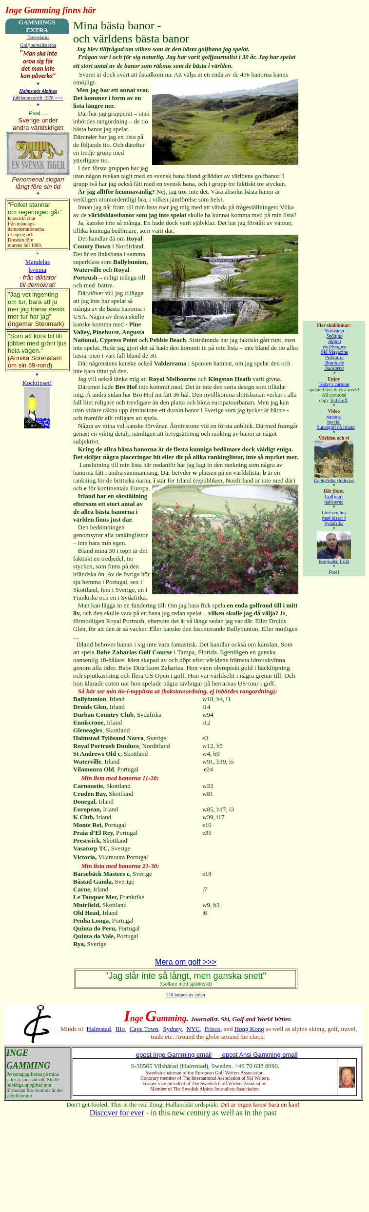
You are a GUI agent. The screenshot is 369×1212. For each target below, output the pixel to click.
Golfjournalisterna (38, 45)
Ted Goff (339, 400)
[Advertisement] (336, 165)
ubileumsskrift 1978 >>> (39, 98)
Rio (120, 1028)
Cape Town (144, 1028)
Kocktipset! (37, 382)
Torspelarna (37, 37)
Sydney (172, 1028)
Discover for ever (117, 1113)
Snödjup (335, 336)
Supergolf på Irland (336, 427)
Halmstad (99, 1028)
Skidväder (335, 330)
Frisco (213, 1028)
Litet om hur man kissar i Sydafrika (334, 518)
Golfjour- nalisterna (334, 499)
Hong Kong (249, 1028)
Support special (334, 419)
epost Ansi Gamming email (258, 1054)
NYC (193, 1028)
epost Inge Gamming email (174, 1054)
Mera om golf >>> (185, 962)
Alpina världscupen (333, 344)
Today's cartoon (333, 384)
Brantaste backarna (334, 365)
